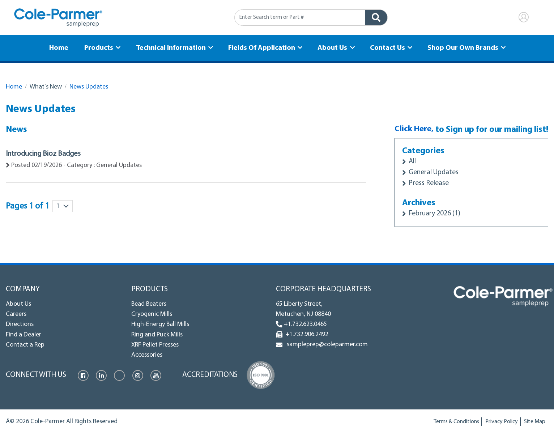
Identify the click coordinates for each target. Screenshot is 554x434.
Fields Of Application (262, 47)
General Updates (434, 172)
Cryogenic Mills (151, 314)
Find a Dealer (23, 334)
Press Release (428, 183)
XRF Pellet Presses (155, 344)
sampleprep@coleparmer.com (326, 344)
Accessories (146, 355)
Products (101, 47)
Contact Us (384, 47)
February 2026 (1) (435, 214)
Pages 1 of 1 (27, 206)
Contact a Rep (25, 344)
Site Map (534, 422)
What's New (46, 86)
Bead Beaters (148, 304)
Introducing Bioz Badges (45, 154)
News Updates (88, 86)
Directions (20, 324)
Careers (16, 314)
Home (63, 47)
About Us (331, 47)
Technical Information (172, 47)
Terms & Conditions (456, 422)
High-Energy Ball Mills (160, 324)
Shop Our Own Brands (458, 47)
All (411, 162)
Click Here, (413, 129)
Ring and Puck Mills (157, 334)
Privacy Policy (501, 422)
